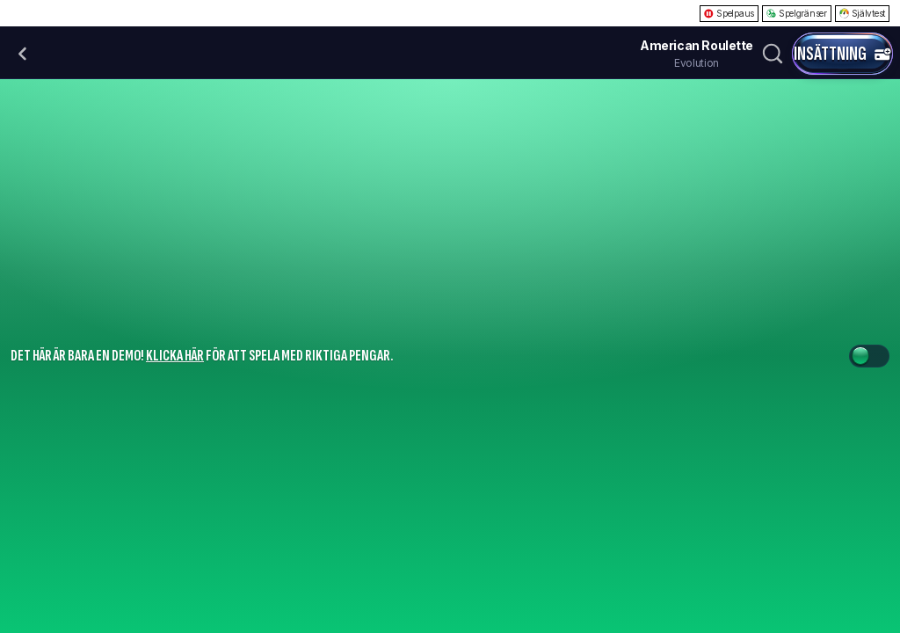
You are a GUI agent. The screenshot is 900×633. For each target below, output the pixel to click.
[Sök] (772, 53)
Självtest (862, 13)
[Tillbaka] (23, 53)
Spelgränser (796, 13)
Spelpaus (729, 13)
